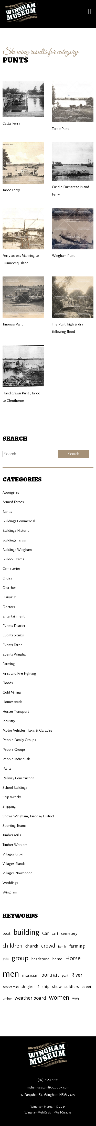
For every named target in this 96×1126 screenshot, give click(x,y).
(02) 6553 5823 (48, 1080)
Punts (7, 768)
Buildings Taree (14, 540)
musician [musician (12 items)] (30, 975)
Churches (9, 588)
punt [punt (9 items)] (65, 975)
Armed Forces (13, 502)
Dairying (9, 597)
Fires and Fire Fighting (19, 673)
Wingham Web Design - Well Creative (48, 1112)
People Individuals (16, 759)
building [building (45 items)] (26, 932)
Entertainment (14, 616)
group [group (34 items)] (20, 958)
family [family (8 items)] (62, 946)
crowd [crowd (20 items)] (48, 946)
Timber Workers (15, 845)
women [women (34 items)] (59, 997)
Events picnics (13, 635)
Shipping (9, 806)
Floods (8, 683)
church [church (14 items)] (31, 946)
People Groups (14, 750)
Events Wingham (15, 654)
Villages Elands (14, 864)
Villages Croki (13, 854)
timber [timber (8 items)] (7, 998)
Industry (9, 721)
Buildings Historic (16, 530)
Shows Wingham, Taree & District (28, 816)
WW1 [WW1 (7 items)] (75, 998)
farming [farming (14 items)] (77, 946)
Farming (9, 664)
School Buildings (15, 788)
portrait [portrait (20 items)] (50, 975)
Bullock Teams (13, 559)
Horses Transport (16, 711)
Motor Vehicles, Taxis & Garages (27, 730)
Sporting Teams (14, 826)
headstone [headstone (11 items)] (40, 959)
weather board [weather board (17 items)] (30, 998)
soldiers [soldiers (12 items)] (72, 986)
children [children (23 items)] (13, 946)
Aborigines (11, 492)
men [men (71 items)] (11, 973)
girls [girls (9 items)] (6, 959)
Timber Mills (12, 835)
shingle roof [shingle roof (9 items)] (30, 987)
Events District (14, 626)
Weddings (10, 883)
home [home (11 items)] (57, 959)
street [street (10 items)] (86, 987)
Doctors (9, 607)
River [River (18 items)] (76, 975)
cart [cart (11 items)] (55, 933)
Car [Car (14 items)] (45, 933)
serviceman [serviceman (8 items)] (11, 987)
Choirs (7, 578)
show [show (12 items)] (57, 986)
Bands (7, 512)
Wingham (10, 892)
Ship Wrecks (12, 797)
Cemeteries (11, 569)
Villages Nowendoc (17, 873)
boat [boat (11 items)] (6, 933)
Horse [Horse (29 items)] (73, 958)
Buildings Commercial (19, 521)
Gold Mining (12, 692)
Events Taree (13, 645)
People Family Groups (19, 740)
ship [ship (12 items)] (45, 986)
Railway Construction (18, 778)
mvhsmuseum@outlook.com (48, 1087)
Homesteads (12, 702)
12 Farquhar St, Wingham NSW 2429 (48, 1095)
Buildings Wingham (17, 550)
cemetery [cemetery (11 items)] (69, 933)
